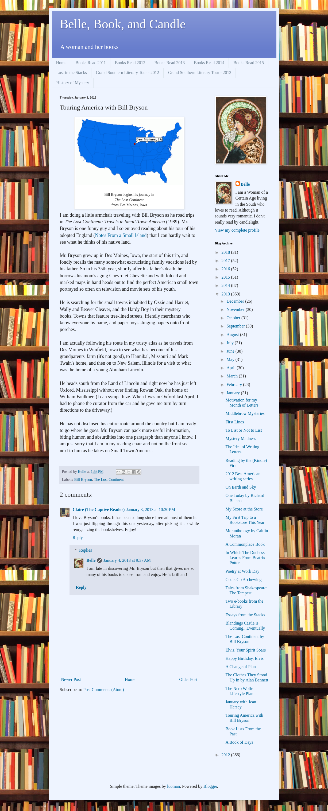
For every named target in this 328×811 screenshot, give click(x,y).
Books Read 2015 (248, 62)
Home (61, 62)
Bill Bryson (83, 479)
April (231, 367)
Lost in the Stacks (71, 72)
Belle (91, 560)
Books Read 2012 (130, 62)
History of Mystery (72, 82)
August (233, 334)
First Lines (234, 422)
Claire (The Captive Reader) (99, 509)
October (233, 317)
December (235, 301)
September (236, 326)
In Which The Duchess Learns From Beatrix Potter (245, 557)
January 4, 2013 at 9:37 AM (127, 560)
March (232, 376)
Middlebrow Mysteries (244, 413)
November (236, 309)
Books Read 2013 (170, 62)
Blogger (210, 786)
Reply (78, 537)
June (230, 351)
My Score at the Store (244, 509)
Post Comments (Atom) (103, 689)
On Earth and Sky (240, 487)
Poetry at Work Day (242, 571)
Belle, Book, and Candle (123, 24)
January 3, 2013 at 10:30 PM (150, 509)
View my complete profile (237, 230)
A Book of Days (239, 742)
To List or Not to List (243, 430)
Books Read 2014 (209, 62)
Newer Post (71, 679)
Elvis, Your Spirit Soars (245, 650)
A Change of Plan (240, 666)
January (233, 393)
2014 (226, 285)
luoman (173, 786)
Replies (85, 550)
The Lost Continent (109, 479)
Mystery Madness (240, 438)
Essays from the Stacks (245, 615)
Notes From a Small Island (120, 235)
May (230, 359)
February (234, 384)
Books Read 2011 (91, 62)
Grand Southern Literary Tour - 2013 (199, 72)
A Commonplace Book (245, 544)
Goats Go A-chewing (243, 579)
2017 (226, 260)
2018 (226, 252)
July (230, 343)
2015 (226, 277)
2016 (226, 269)
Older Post (188, 679)
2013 (226, 294)
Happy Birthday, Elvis (244, 658)
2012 (226, 754)
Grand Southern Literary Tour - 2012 (127, 72)
